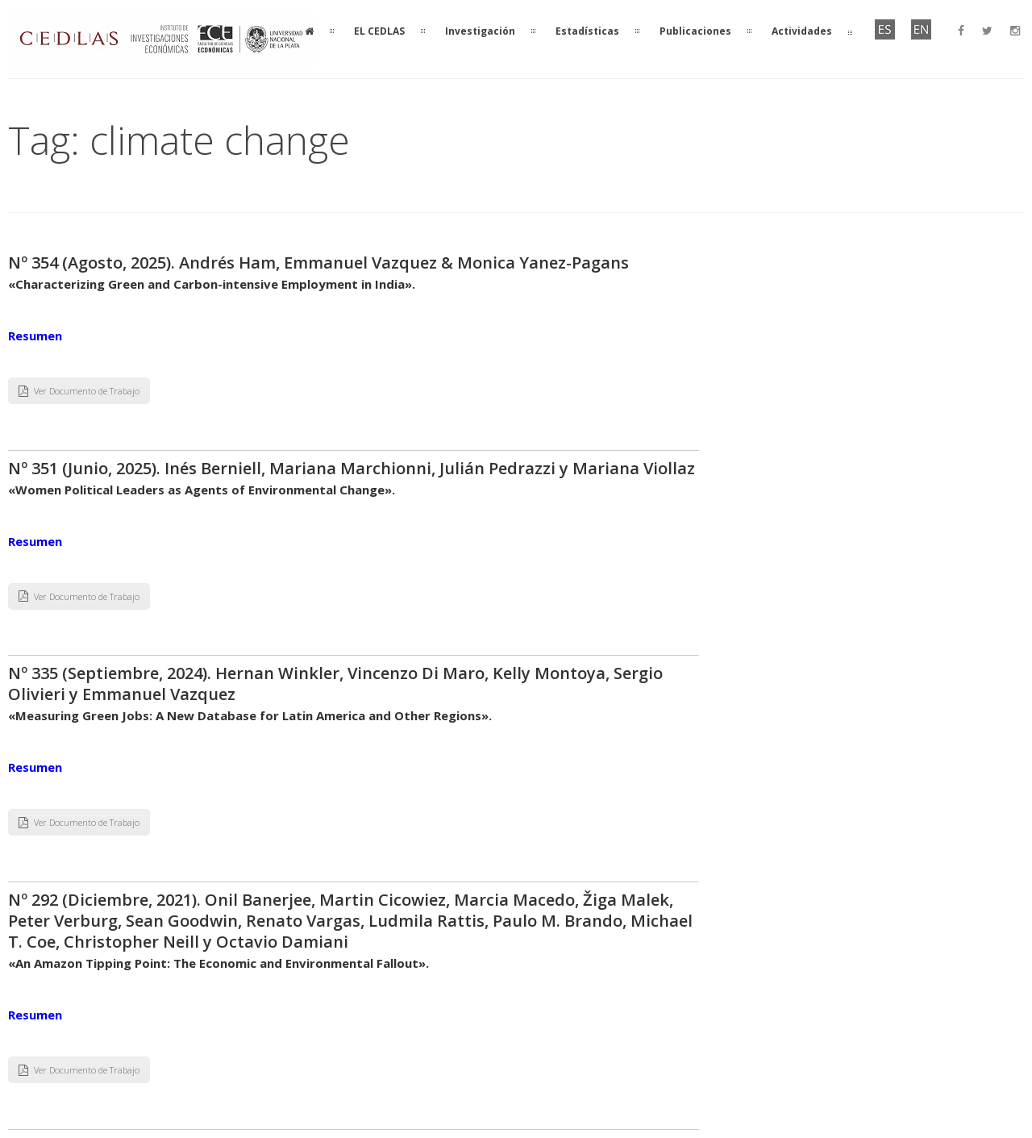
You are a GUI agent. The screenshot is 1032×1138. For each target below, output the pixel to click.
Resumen (35, 335)
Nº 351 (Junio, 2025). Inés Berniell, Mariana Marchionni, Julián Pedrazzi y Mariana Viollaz (351, 468)
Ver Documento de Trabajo (79, 391)
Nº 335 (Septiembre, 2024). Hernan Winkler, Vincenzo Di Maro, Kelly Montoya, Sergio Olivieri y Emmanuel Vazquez (335, 683)
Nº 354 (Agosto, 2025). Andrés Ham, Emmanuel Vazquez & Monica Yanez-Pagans (318, 262)
